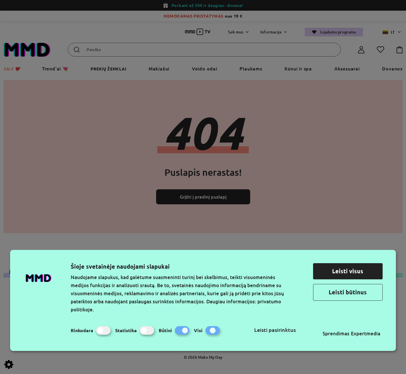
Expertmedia (365, 333)
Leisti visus (347, 271)
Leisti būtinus (348, 292)
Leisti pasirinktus (275, 330)
